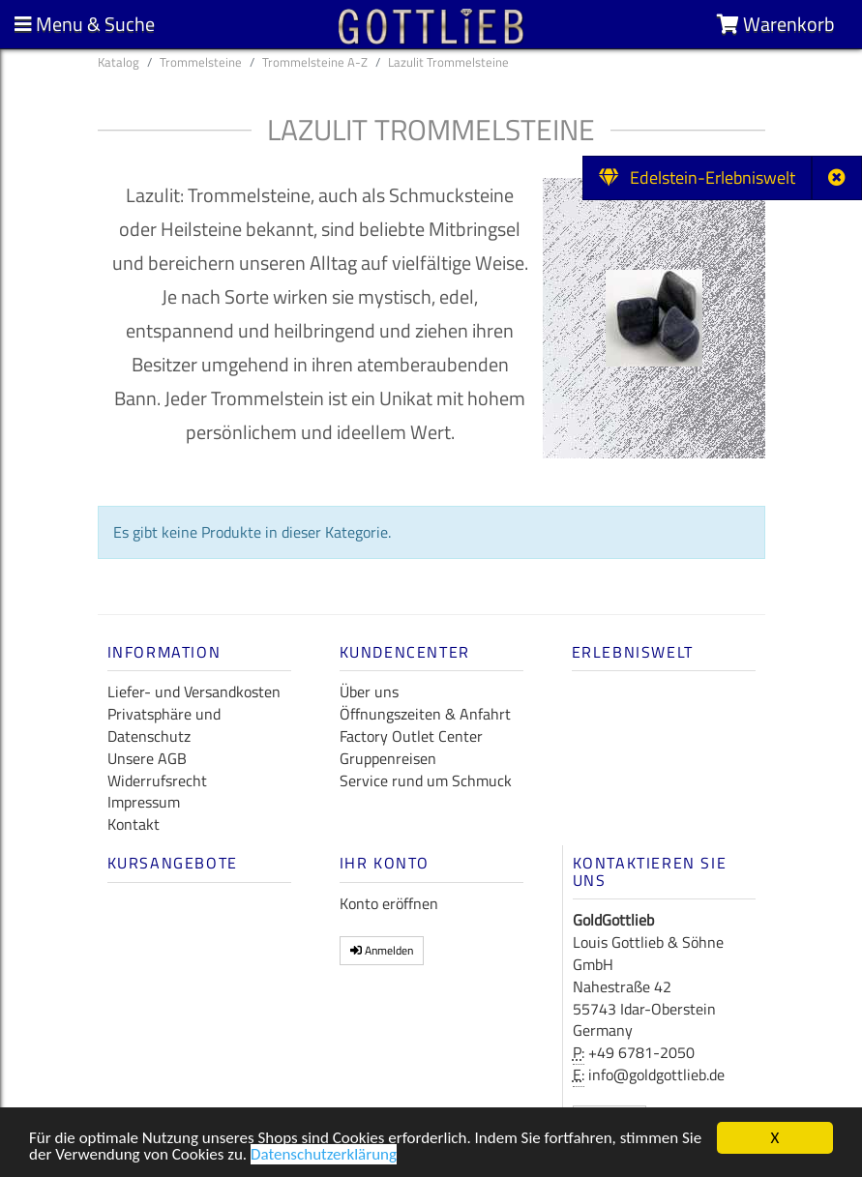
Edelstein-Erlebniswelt (697, 177)
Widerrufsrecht (157, 780)
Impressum (143, 801)
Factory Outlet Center (411, 736)
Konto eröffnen (389, 903)
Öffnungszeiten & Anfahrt (425, 713)
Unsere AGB (147, 758)
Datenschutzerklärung (324, 1157)
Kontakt (133, 824)
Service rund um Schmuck (426, 780)
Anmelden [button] (381, 950)
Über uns (369, 691)
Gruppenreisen (388, 758)
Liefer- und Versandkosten (194, 691)
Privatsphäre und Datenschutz (164, 725)
